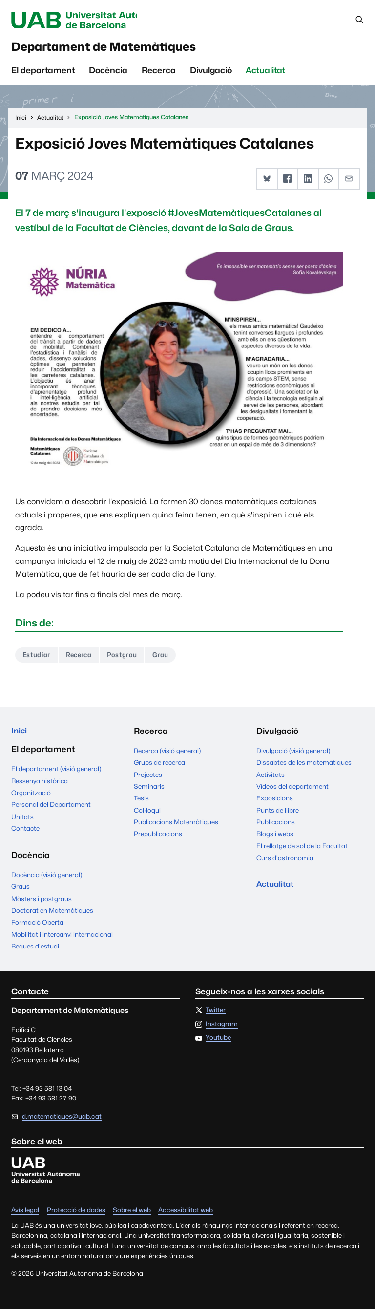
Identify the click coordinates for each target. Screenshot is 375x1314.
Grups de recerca (159, 766)
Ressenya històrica (39, 785)
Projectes (148, 778)
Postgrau (127, 658)
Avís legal (25, 1214)
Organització (31, 797)
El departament (43, 73)
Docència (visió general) (46, 879)
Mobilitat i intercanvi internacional (62, 939)
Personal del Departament (51, 809)
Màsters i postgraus (41, 903)
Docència (108, 73)
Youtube (218, 1042)
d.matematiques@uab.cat (62, 1120)
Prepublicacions (158, 837)
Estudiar (37, 658)
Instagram (222, 1028)
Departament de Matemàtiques (118, 49)
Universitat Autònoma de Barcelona (91, 20)
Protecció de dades (76, 1214)
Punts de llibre (277, 814)
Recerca (159, 73)
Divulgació (211, 73)
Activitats (270, 778)
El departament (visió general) (56, 773)
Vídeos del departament (292, 790)
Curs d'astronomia (284, 861)
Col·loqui (147, 814)
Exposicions (274, 801)
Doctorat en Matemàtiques (52, 915)
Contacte (25, 833)
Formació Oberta (37, 927)
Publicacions (275, 825)
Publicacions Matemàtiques (176, 825)
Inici (19, 734)
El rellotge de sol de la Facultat (302, 849)
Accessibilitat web (185, 1214)
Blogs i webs (274, 837)
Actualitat (265, 73)
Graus (20, 891)
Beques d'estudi (35, 950)
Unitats (22, 821)
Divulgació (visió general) (293, 754)
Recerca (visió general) (167, 754)
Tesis (141, 801)
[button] (267, 182)
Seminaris (149, 790)
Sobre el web (132, 1214)
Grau (167, 658)
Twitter (216, 1014)
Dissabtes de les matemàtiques (304, 766)
